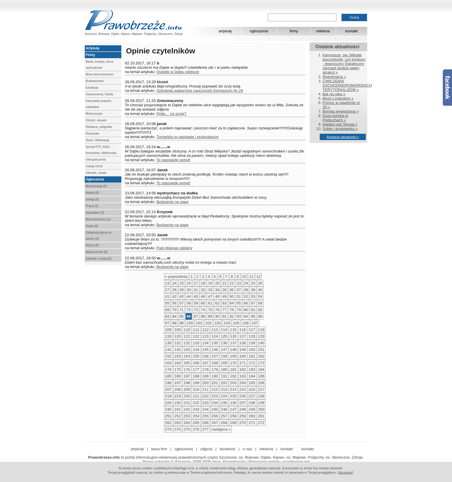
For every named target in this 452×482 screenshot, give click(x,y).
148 (233, 349)
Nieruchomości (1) (98, 219)
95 (253, 316)
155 (196, 356)
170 (233, 363)
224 (224, 396)
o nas (247, 449)
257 (224, 416)
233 (205, 403)
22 (231, 283)
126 (233, 336)
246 (224, 409)
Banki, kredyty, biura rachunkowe (99, 64)
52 (246, 296)
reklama (323, 31)
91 (224, 316)
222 (205, 396)
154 (187, 356)
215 (243, 389)
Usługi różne (94, 166)
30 (189, 290)
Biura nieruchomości (100, 74)
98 (174, 323)
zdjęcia (206, 449)
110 (187, 329)
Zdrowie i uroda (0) (98, 258)
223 (215, 396)
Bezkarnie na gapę (173, 202)
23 (239, 283)
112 (205, 329)
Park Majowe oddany (174, 248)
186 (177, 376)
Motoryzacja (94, 113)
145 (205, 349)
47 (210, 296)
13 (167, 283)
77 (224, 310)
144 (196, 349)
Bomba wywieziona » (341, 111)
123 (205, 336)
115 (233, 329)
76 (217, 310)
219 (177, 396)
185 (168, 376)
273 (168, 429)
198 (187, 383)
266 (205, 422)
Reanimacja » (334, 77)
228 (261, 396)
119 (168, 336)
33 (210, 290)
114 (224, 329)
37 (239, 290)
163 (168, 363)
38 (246, 290)
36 (231, 290)
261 (261, 416)
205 (252, 383)
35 (224, 290)
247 (233, 409)
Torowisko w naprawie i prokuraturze (187, 137)
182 (243, 369)
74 (203, 310)
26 (260, 283)
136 (224, 343)
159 (233, 356)
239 (261, 403)
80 (246, 310)
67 (253, 303)
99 (181, 323)
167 (205, 363)
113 (215, 329)
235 (224, 403)
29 (181, 290)
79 (239, 310)
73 (196, 310)
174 (168, 369)
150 (252, 349)
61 (210, 303)
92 (231, 316)
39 (253, 290)
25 (253, 283)
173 (261, 363)
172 (252, 363)
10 (244, 276)
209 (187, 389)
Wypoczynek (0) (97, 252)
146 (215, 349)
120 (177, 336)
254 (196, 416)
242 (187, 409)
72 (189, 310)
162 (261, 356)
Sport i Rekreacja (97, 140)
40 (260, 290)
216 (252, 389)
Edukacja (92, 87)
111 (196, 329)
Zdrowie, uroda (96, 172)
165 (187, 363)
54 (260, 296)
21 (224, 283)
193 (243, 376)
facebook (227, 449)
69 (167, 310)
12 (258, 276)
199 (196, 383)
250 (261, 409)
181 (233, 369)
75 (210, 310)
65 (239, 303)
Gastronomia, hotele (99, 94)
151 (261, 349)
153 (177, 356)
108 (168, 329)
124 (215, 336)
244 (205, 409)
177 (196, 369)
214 (233, 389)
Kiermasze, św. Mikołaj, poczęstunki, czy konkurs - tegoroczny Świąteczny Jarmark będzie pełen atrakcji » (344, 64)
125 (224, 336)
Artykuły (92, 48)
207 (168, 389)
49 (224, 296)
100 (190, 323)
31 (196, 290)
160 (243, 356)
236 (233, 403)
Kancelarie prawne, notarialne (99, 104)
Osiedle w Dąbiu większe (178, 72)
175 (177, 369)
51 (239, 296)
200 (205, 383)
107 (255, 323)
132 (187, 343)
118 (261, 329)
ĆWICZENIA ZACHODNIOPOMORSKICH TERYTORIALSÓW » (347, 85)
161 (252, 356)
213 (224, 389)
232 (196, 403)
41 (167, 296)
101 (199, 323)
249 (252, 409)
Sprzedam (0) (95, 212)
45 (196, 296)
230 (177, 403)
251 (168, 416)
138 (243, 343)
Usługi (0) (92, 199)
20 (217, 283)
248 (243, 409)
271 (252, 422)
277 (205, 429)
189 (205, 376)
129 (261, 336)
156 (205, 356)
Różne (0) (92, 245)
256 (215, 416)
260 (252, 416)
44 (189, 296)
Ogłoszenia (95, 179)
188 (196, 376)
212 (215, 389)
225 (233, 396)
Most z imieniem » (338, 98)
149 (243, 349)
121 (187, 336)
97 (167, 323)
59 (196, 303)
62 (217, 303)
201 (215, 383)
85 (181, 316)
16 (189, 283)
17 (196, 283)
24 (246, 283)
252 (177, 416)
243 (196, 409)
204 (243, 383)
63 (224, 303)
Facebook (447, 87)
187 (187, 376)
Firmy (90, 55)
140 (261, 343)
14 (174, 283)
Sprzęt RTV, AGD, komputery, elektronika (101, 150)
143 (187, 349)
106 (245, 323)
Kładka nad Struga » (340, 124)
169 (224, 363)
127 (243, 336)
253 (187, 416)
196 (168, 383)
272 (261, 422)
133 (196, 343)
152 (168, 356)
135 (215, 343)
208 (177, 389)
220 (187, 396)
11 (251, 276)
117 (252, 329)
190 (215, 376)
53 (253, 296)
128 (252, 336)
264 (187, 422)
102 (208, 323)
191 (224, 376)
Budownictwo (95, 81)
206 (261, 383)
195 (261, 376)
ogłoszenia (259, 31)
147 (224, 349)
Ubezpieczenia (96, 159)
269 (233, 422)
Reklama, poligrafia (99, 127)
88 (203, 316)
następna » (221, 429)
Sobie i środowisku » (340, 128)
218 (168, 396)
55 (167, 303)
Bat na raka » (334, 94)
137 (233, 343)
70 (174, 310)
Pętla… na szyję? (172, 113)
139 (252, 343)
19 (210, 283)
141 (168, 349)
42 (174, 296)
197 (177, 383)
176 (187, 369)
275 (187, 429)
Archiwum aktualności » (343, 137)
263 (177, 422)
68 (260, 303)
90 (217, 316)
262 (168, 422)
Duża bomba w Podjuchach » (335, 117)
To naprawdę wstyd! (173, 160)
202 (224, 383)
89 (210, 316)
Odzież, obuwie (96, 120)
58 (189, 303)
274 (177, 429)
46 (203, 296)
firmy (294, 31)
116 (243, 329)
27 (167, 290)
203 (233, 383)
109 (177, 329)
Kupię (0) (92, 226)
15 (181, 283)
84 (174, 316)
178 (205, 369)
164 (177, 363)
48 (217, 296)
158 (224, 356)
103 (217, 323)
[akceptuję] (345, 472)
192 (233, 376)
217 (261, 389)
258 (233, 416)
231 (187, 403)
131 (177, 343)
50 (231, 296)
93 (239, 316)
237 (243, 403)
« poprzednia (176, 276)
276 (196, 429)
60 (203, 303)
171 (243, 363)
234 (215, 403)
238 (252, 403)
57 (181, 303)
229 (168, 403)
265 (196, 422)
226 (243, 396)
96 (260, 316)
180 (224, 369)
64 (231, 303)
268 (224, 422)
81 (253, 310)
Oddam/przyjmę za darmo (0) (98, 235)
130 (168, 343)
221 (196, 396)
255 (205, 416)
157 (215, 356)
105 (236, 323)
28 (174, 290)
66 (246, 303)
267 (215, 422)
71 (181, 310)
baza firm (159, 449)
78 (231, 310)
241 (177, 409)
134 (205, 343)
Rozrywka (92, 133)
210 (196, 389)
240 (168, 409)
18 (203, 283)
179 (215, 369)
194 (252, 376)
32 (203, 290)
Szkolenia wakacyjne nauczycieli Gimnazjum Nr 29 (200, 90)
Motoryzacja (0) (96, 186)
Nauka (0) (92, 192)
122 (196, 336)
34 (217, 290)
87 (196, 316)
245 (215, 409)
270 (243, 422)
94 (246, 316)
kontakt (351, 31)
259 (243, 416)
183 (252, 369)
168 (215, 363)
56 (174, 303)
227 (252, 396)
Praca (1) (92, 206)
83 (167, 316)
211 (205, 389)
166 (196, 363)
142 (177, 349)
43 (181, 296)
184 (261, 369)
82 (260, 310)
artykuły (225, 31)
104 (227, 323)
